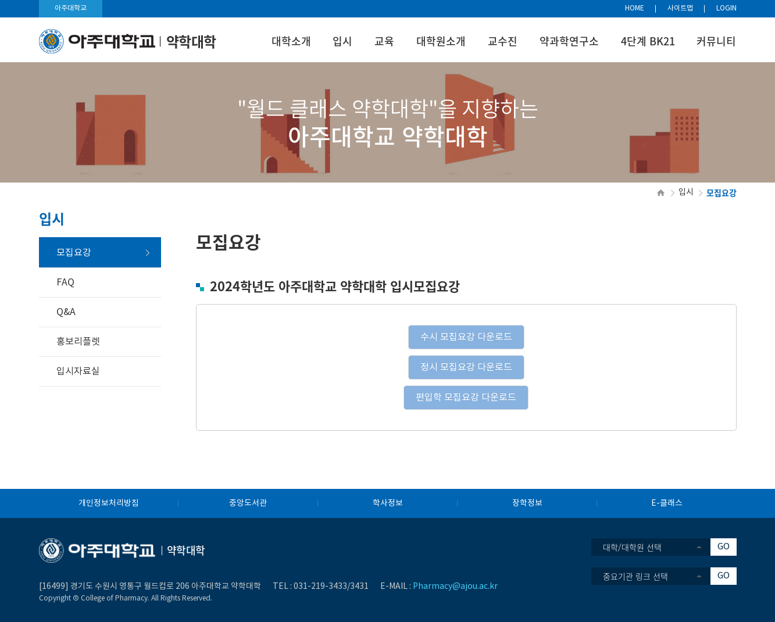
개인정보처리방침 (108, 503)
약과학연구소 (569, 41)
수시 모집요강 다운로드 (466, 337)
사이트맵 (680, 8)
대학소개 (291, 41)
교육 (384, 41)
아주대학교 (71, 8)
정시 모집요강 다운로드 (466, 367)
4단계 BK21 (648, 41)
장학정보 (527, 503)
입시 (342, 41)
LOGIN (726, 8)
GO (723, 547)
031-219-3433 (320, 586)
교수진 (502, 41)
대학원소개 (441, 41)
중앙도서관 (248, 503)
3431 (359, 586)
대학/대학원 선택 (632, 547)
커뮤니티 (716, 41)
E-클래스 (667, 503)
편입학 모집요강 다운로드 (466, 397)
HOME (634, 8)
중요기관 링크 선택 (635, 576)
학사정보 (388, 503)
